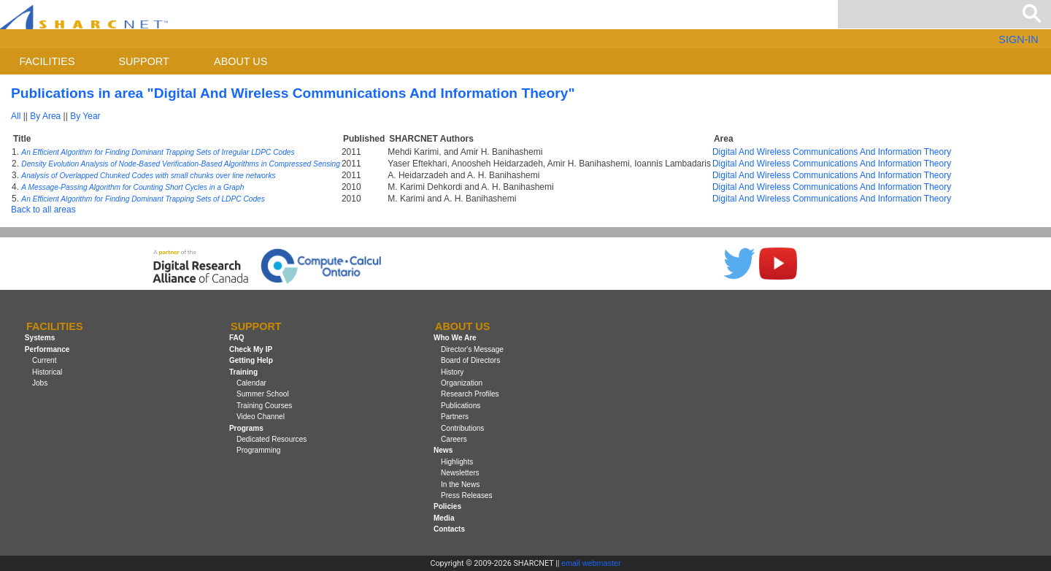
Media (444, 518)
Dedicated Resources (271, 439)
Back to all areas (43, 209)
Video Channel (260, 417)
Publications (460, 406)
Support (143, 61)
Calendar (251, 383)
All (15, 116)
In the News (460, 484)
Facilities (47, 61)
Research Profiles (470, 394)
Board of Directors (470, 360)
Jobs (39, 383)
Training (243, 372)
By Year (85, 116)
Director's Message (472, 349)
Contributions (462, 428)
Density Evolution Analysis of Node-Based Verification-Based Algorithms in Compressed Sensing (180, 164)
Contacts (449, 529)
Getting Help (251, 360)
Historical (47, 372)
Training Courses (264, 406)
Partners (455, 417)
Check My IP (250, 349)
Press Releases (467, 495)
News (443, 450)
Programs (246, 428)
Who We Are (455, 338)
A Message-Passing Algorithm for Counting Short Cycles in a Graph (132, 187)
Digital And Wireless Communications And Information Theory (831, 152)
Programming (258, 450)
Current (44, 360)
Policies (447, 506)
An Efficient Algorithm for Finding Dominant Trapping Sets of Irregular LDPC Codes (157, 152)
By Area (45, 116)
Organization (461, 383)
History (452, 372)
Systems (40, 338)
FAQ (237, 338)
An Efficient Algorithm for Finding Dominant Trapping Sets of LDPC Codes (143, 199)
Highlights (457, 462)
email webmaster (591, 563)
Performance (47, 349)
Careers (454, 439)
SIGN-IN (1018, 39)
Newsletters (460, 473)
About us (240, 61)
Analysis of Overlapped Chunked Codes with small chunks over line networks (148, 176)
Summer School (262, 394)
